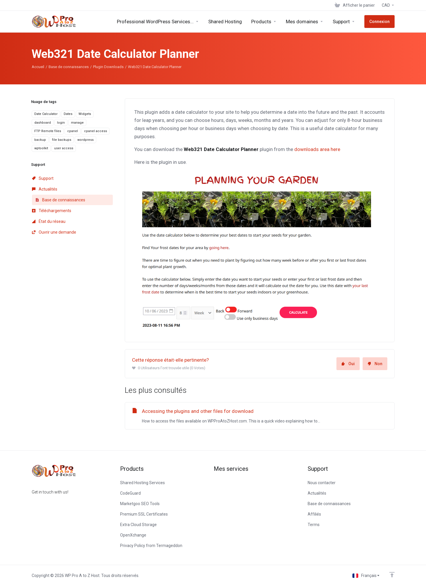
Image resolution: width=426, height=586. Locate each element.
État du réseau (48, 221)
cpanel (72, 131)
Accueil (38, 67)
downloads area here (317, 149)
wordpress (85, 140)
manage (77, 123)
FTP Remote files (47, 131)
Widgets (85, 114)
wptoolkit (41, 148)
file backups (61, 140)
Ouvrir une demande (54, 232)
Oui (348, 363)
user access (63, 148)
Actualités (44, 189)
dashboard (42, 123)
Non (375, 363)
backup (40, 140)
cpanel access (95, 131)
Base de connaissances (69, 67)
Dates (68, 114)
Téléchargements (51, 210)
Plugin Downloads (108, 67)
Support (43, 178)
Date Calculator (46, 114)
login (61, 123)
